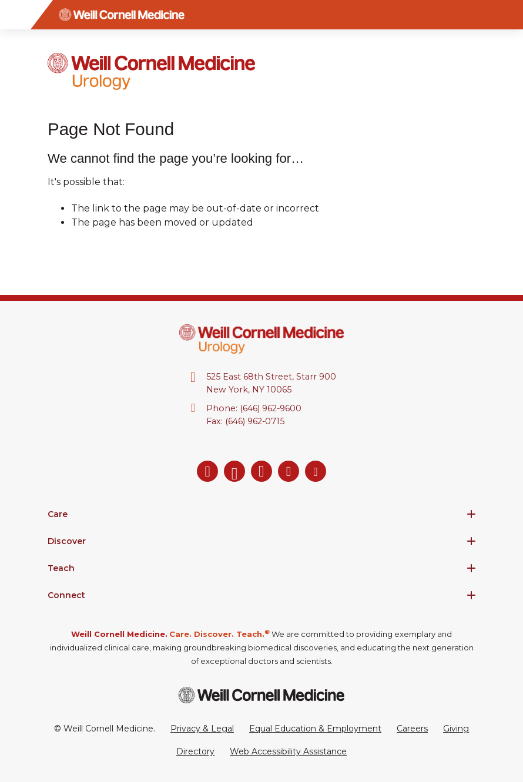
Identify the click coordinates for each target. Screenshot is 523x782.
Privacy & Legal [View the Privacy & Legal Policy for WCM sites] (202, 728)
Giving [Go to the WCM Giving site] (456, 728)
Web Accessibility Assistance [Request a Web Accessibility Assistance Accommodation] (288, 751)
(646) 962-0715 (254, 421)
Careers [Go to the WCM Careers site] (412, 728)
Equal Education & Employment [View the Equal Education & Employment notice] (315, 728)
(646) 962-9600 (270, 408)
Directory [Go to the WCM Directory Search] (195, 751)
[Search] (508, 14)
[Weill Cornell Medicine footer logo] (261, 694)
